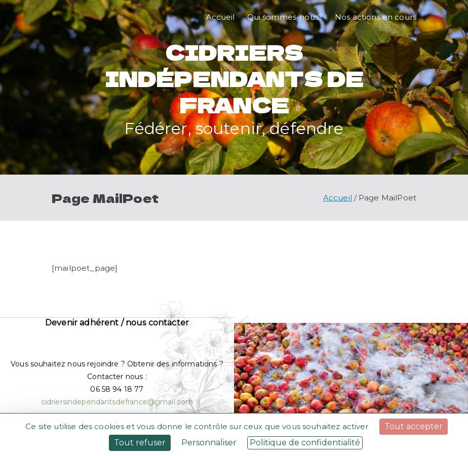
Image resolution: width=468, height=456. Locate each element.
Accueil (220, 17)
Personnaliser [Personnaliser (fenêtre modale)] (209, 442)
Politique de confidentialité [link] (305, 442)
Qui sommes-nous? (285, 17)
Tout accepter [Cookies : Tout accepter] (413, 426)
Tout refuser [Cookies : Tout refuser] (140, 442)
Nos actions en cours (375, 17)
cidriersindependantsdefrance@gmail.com (117, 401)
